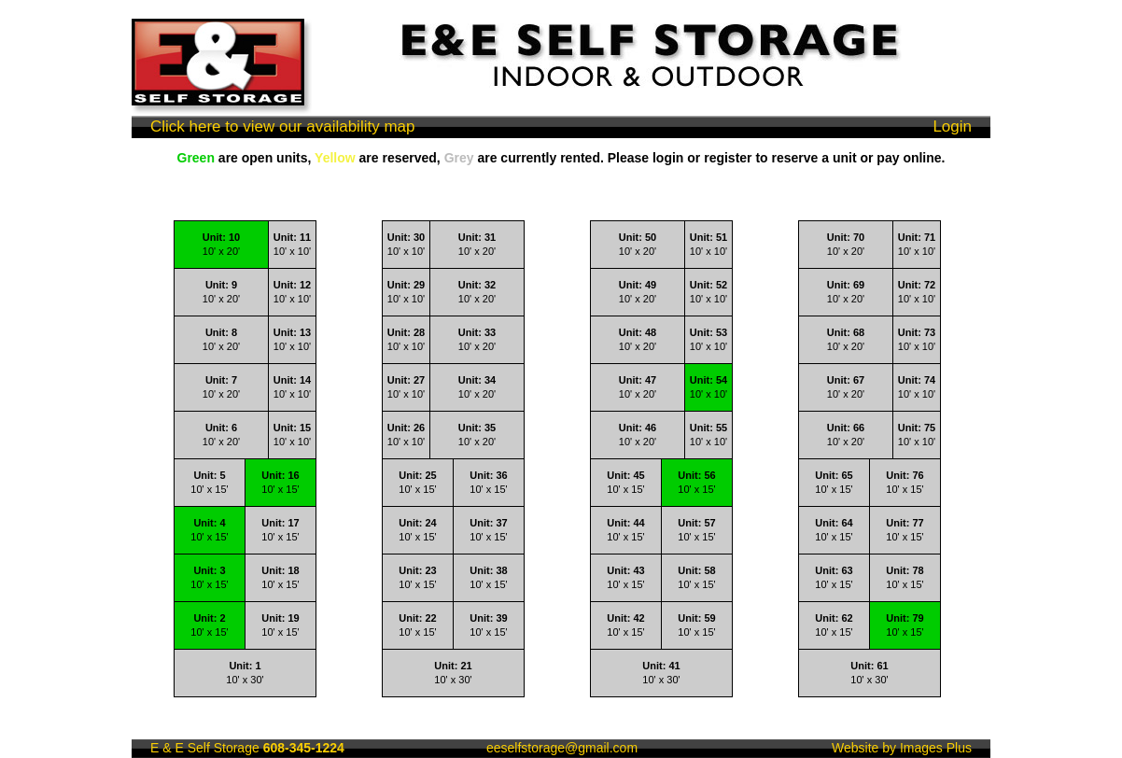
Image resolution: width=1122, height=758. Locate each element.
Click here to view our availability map (282, 126)
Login (952, 126)
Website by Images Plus (902, 747)
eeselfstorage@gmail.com (562, 747)
